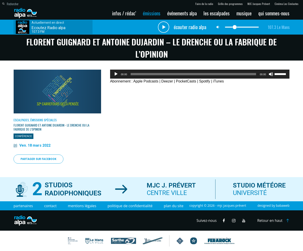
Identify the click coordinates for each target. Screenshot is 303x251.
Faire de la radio (204, 3)
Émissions (151, 13)
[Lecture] (116, 74)
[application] (199, 74)
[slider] (193, 74)
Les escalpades (217, 13)
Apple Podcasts (145, 81)
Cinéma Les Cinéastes (286, 3)
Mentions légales (82, 205)
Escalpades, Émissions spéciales (35, 119)
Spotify (204, 81)
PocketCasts (186, 81)
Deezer (167, 81)
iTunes (218, 81)
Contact (50, 205)
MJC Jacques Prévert (258, 3)
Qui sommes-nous (273, 13)
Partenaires (23, 205)
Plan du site (173, 205)
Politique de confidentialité (130, 205)
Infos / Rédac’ (124, 13)
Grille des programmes (230, 3)
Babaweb (282, 205)
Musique (244, 13)
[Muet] (271, 74)
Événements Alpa (182, 13)
